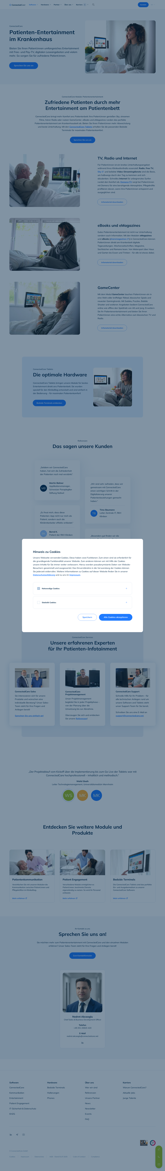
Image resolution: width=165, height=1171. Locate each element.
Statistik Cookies (49, 602)
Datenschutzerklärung (44, 574)
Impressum (74, 574)
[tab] (82, 588)
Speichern (84, 617)
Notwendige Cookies (51, 588)
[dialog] (82, 585)
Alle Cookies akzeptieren (115, 617)
